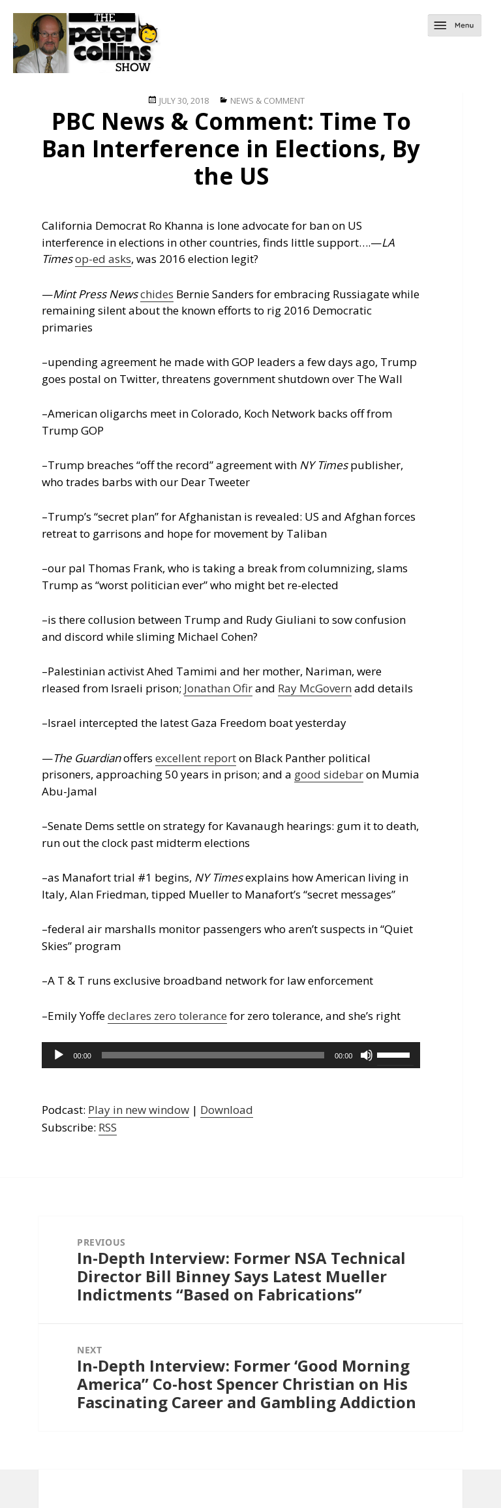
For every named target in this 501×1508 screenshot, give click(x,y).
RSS (108, 1127)
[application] (231, 1055)
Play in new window (138, 1109)
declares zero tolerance (167, 1015)
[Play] (58, 1055)
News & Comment (267, 100)
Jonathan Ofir (218, 688)
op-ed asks (103, 258)
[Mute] (366, 1055)
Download (226, 1109)
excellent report (195, 757)
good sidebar (328, 774)
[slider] (213, 1055)
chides (157, 293)
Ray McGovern (315, 688)
